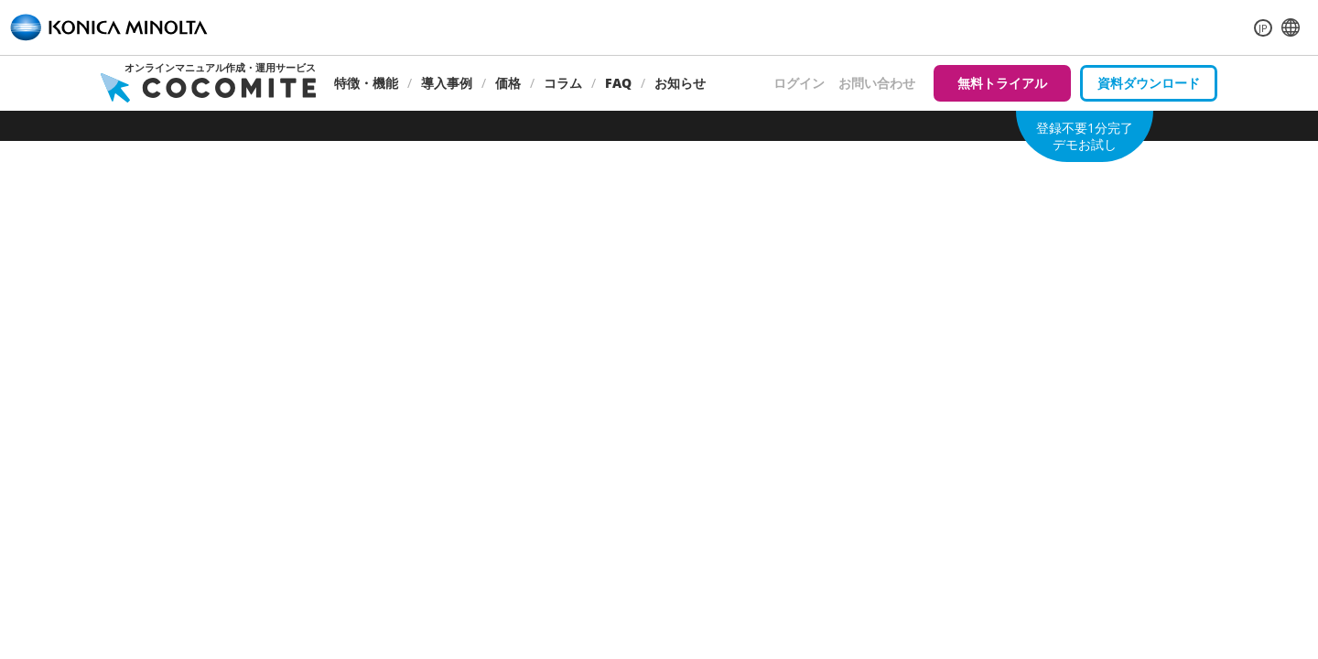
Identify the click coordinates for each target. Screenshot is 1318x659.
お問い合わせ (876, 83)
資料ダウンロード (1148, 83)
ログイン (799, 83)
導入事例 (446, 83)
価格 (508, 83)
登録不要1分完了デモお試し (1084, 136)
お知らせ (680, 83)
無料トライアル (1002, 83)
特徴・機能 (366, 83)
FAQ (618, 83)
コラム (563, 83)
